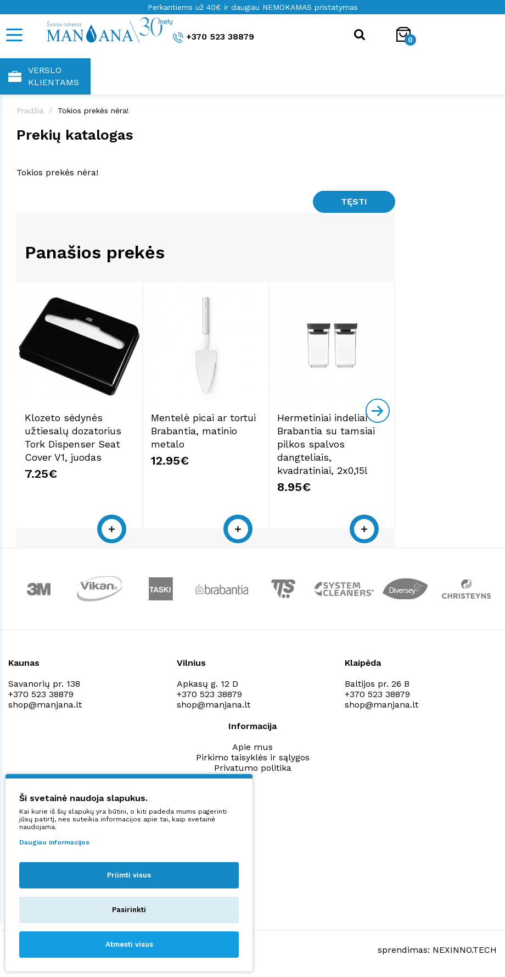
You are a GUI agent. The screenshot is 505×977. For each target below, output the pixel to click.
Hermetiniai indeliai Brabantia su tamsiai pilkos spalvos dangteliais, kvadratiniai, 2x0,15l (326, 444)
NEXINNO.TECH (465, 950)
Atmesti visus (129, 944)
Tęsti (354, 201)
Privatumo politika (252, 768)
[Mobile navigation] (13, 35)
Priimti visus (129, 875)
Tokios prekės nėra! (93, 110)
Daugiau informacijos (54, 842)
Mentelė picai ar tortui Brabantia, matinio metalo (203, 431)
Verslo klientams (43, 76)
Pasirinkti (129, 910)
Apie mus (252, 747)
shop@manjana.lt (45, 704)
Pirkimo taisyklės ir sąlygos (253, 757)
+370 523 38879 (213, 37)
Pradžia (29, 110)
